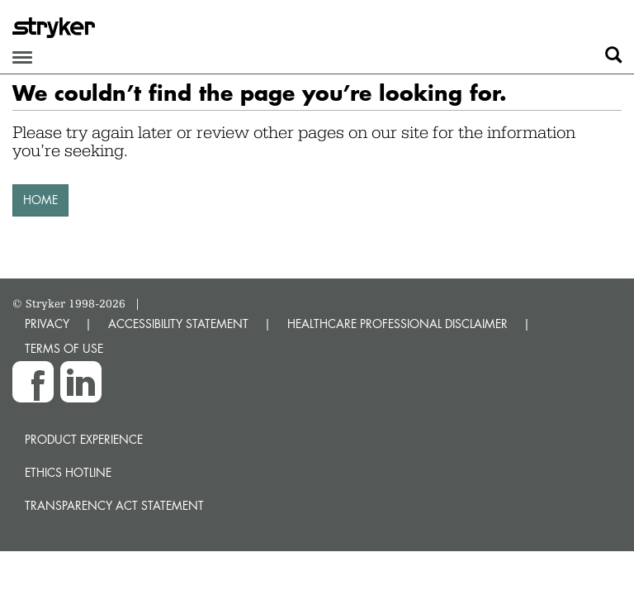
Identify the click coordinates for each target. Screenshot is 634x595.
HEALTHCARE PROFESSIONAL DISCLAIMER (397, 323)
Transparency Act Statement (114, 505)
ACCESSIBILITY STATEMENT (178, 323)
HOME (40, 199)
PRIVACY (47, 323)
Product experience (84, 439)
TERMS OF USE (64, 348)
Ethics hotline (68, 472)
